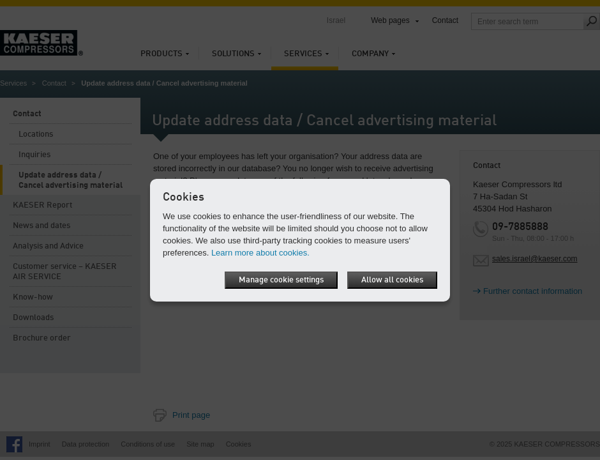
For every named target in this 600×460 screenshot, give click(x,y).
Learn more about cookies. (260, 252)
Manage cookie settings (281, 280)
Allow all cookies (392, 280)
